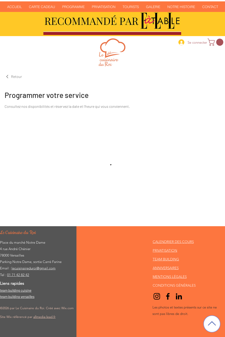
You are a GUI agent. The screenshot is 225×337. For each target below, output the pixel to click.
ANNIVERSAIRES (166, 268)
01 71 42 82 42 (18, 275)
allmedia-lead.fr (44, 317)
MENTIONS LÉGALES (170, 276)
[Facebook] (167, 296)
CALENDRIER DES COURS (173, 242)
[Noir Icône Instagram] (156, 296)
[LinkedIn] (178, 296)
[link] (216, 42)
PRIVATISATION (165, 250)
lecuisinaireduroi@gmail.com (33, 268)
